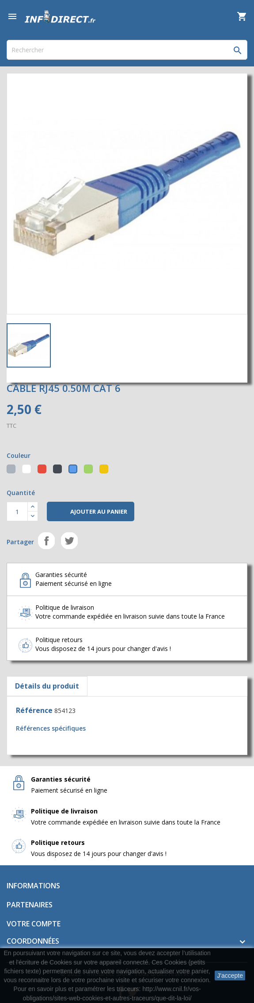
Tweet (69, 541)
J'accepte (230, 975)
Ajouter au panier (90, 512)
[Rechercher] (127, 50)
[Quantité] (17, 511)
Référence (34, 710)
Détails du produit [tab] (47, 686)
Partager (46, 541)
